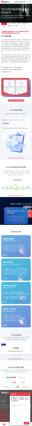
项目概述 (4, 23)
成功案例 (10, 25)
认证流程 (4, 25)
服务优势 (25, 23)
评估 (9, 23)
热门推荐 (15, 25)
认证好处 (19, 23)
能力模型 (13, 23)
